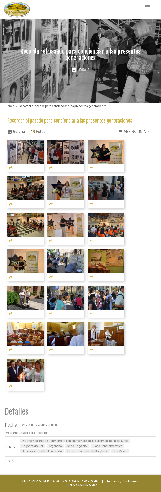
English (9, 460)
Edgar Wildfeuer (32, 446)
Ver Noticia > (136, 131)
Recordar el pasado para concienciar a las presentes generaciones (69, 121)
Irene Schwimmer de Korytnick (87, 451)
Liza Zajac (119, 451)
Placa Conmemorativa (107, 446)
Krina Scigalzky (77, 446)
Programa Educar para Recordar (26, 432)
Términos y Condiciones (122, 481)
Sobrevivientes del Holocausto (42, 451)
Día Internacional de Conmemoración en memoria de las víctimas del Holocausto (75, 440)
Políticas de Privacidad (82, 485)
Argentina (55, 446)
